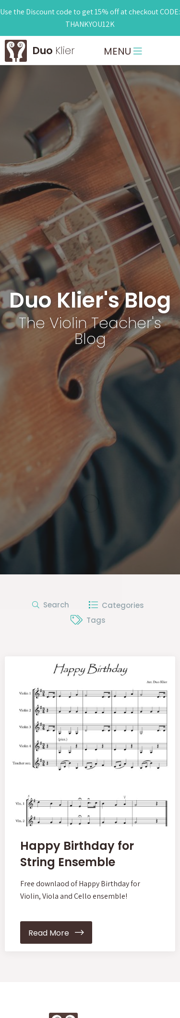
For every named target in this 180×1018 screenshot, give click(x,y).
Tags (88, 620)
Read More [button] (56, 932)
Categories (116, 605)
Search (50, 605)
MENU (123, 51)
